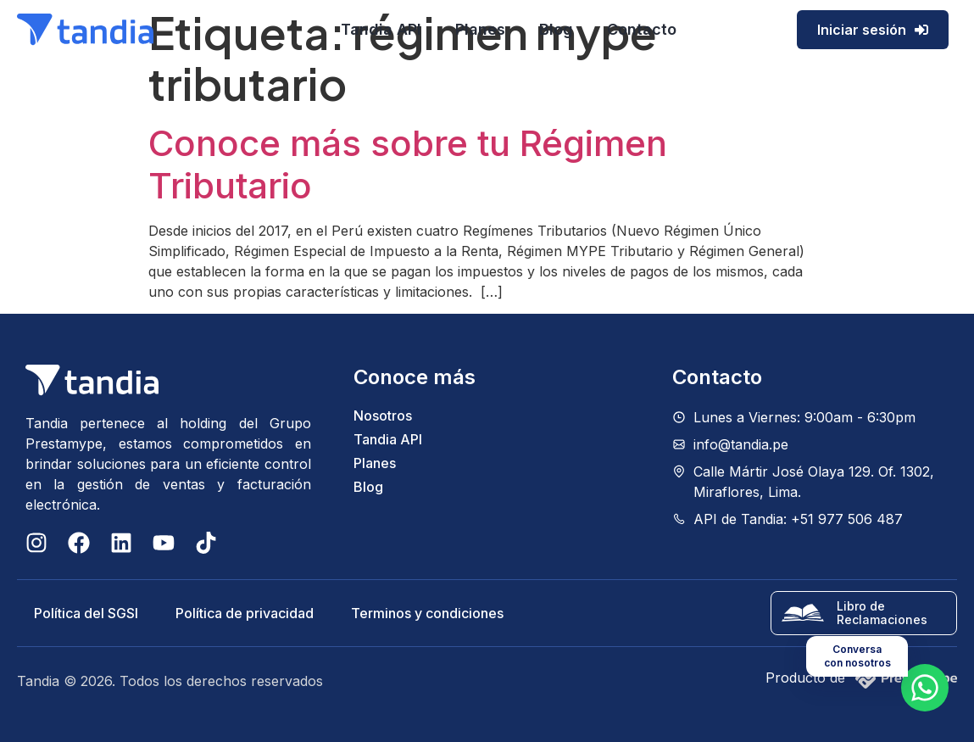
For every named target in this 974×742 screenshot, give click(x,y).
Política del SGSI (86, 613)
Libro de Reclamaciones (882, 613)
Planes (480, 29)
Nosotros (382, 415)
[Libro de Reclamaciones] (803, 613)
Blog (556, 29)
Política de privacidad (244, 613)
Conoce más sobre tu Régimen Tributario (407, 164)
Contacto (641, 29)
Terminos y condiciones (427, 613)
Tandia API (381, 29)
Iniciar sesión (872, 29)
